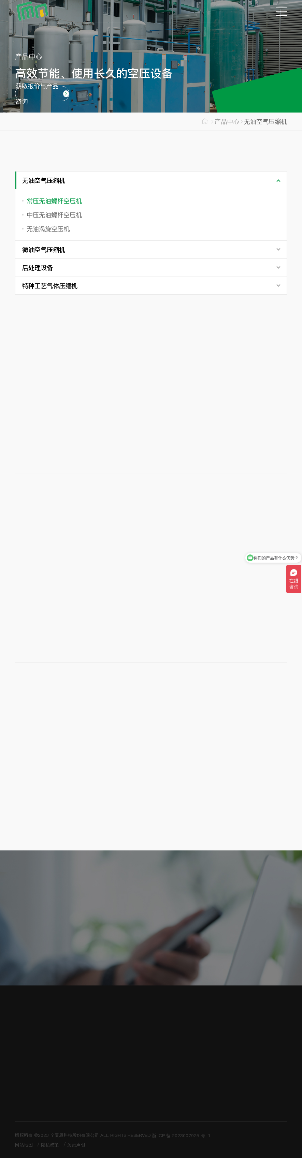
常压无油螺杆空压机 (54, 200)
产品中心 (227, 121)
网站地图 (24, 1145)
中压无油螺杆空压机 (54, 214)
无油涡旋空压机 (48, 228)
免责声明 (76, 1145)
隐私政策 (50, 1145)
